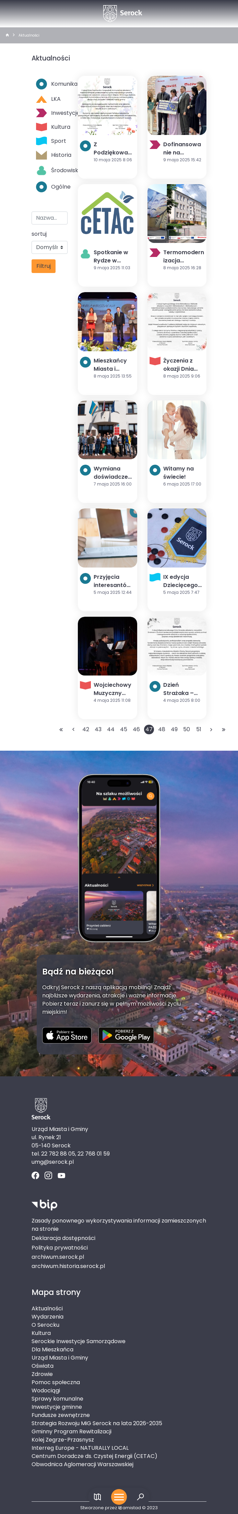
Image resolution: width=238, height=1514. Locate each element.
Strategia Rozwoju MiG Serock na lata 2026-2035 (97, 1423)
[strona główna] (7, 35)
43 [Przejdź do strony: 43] (98, 729)
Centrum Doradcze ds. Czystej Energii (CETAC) (94, 1456)
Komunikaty (52, 84)
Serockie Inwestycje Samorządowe (79, 1341)
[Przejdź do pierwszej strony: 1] (61, 729)
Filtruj (43, 266)
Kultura (52, 127)
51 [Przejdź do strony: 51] (198, 729)
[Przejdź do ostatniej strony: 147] (223, 729)
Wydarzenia (47, 1317)
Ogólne (52, 186)
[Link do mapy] (98, 1497)
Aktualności (29, 35)
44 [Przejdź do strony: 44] (111, 729)
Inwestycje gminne (57, 1407)
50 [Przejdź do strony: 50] (186, 729)
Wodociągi (46, 1390)
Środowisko (52, 170)
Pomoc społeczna (56, 1382)
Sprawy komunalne (57, 1399)
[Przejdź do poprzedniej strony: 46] (73, 729)
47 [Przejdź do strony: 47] (149, 729)
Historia (52, 155)
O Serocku (45, 1325)
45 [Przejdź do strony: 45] (123, 729)
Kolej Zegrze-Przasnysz (63, 1440)
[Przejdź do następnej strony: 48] (211, 729)
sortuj (39, 234)
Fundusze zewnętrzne (61, 1415)
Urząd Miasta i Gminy (60, 1358)
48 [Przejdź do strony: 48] (161, 729)
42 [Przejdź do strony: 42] (85, 729)
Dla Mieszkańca (52, 1349)
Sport (51, 141)
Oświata (42, 1366)
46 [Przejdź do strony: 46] (136, 729)
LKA (48, 99)
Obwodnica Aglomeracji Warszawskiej (82, 1464)
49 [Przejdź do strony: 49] (174, 729)
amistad (129, 1508)
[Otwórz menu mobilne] (119, 1497)
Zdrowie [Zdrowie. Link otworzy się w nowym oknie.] (42, 1374)
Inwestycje (52, 113)
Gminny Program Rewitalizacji (71, 1431)
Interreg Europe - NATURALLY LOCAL (80, 1448)
